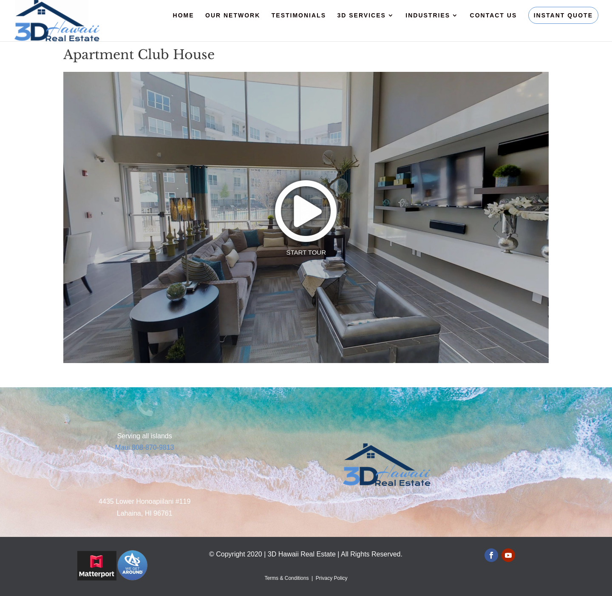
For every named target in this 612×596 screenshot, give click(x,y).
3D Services (361, 15)
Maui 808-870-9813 (144, 447)
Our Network (232, 15)
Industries (427, 15)
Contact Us (493, 15)
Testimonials (299, 15)
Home (183, 15)
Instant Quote (563, 15)
